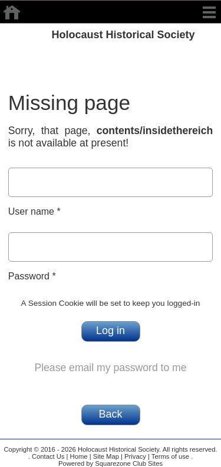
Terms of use (169, 456)
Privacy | (136, 456)
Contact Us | (49, 456)
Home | (79, 456)
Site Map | (107, 456)
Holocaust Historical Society (123, 35)
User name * (34, 211)
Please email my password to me (110, 367)
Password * (32, 276)
